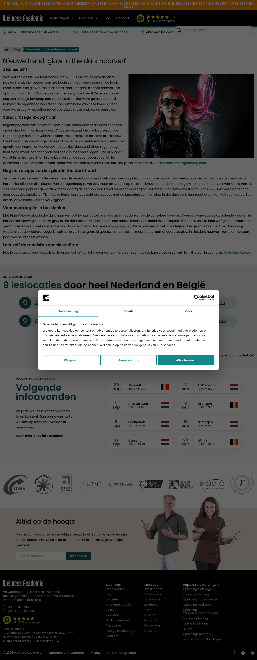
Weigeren (71, 360)
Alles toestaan (186, 360)
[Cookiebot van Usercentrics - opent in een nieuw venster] (196, 298)
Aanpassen (128, 360)
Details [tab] (128, 311)
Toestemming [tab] (68, 311)
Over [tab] (188, 311)
